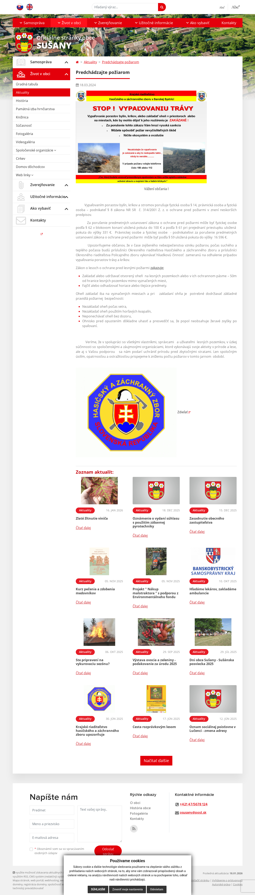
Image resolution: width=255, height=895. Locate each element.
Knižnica (22, 117)
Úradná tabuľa (27, 84)
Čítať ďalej (83, 528)
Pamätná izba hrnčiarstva (35, 109)
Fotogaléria (24, 134)
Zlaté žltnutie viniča (92, 518)
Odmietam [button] (156, 889)
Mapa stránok (21, 880)
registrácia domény (35, 884)
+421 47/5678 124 (194, 804)
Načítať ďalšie (156, 760)
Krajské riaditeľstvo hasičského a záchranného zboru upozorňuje (97, 731)
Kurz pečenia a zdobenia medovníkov (95, 591)
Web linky (24, 175)
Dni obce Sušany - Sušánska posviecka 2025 (211, 662)
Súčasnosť (24, 125)
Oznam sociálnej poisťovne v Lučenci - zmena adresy (212, 729)
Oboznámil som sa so (59, 851)
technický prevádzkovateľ (28, 888)
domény (18, 884)
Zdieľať (132, 412)
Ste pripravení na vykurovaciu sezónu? (93, 662)
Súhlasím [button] (98, 889)
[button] (32, 22)
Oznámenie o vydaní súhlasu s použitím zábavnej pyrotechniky (156, 522)
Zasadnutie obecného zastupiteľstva (206, 520)
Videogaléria (25, 142)
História (22, 100)
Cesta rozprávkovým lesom (154, 727)
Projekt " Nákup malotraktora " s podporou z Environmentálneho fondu (155, 593)
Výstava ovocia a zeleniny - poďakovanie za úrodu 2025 (155, 662)
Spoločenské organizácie (36, 150)
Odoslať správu (108, 851)
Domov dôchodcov (30, 167)
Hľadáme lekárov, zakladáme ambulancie (212, 591)
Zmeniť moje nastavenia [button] (127, 889)
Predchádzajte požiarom (120, 62)
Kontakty (229, 22)
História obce (140, 808)
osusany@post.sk (193, 812)
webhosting (52, 880)
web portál (37, 880)
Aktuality (22, 92)
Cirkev (20, 158)
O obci (135, 803)
